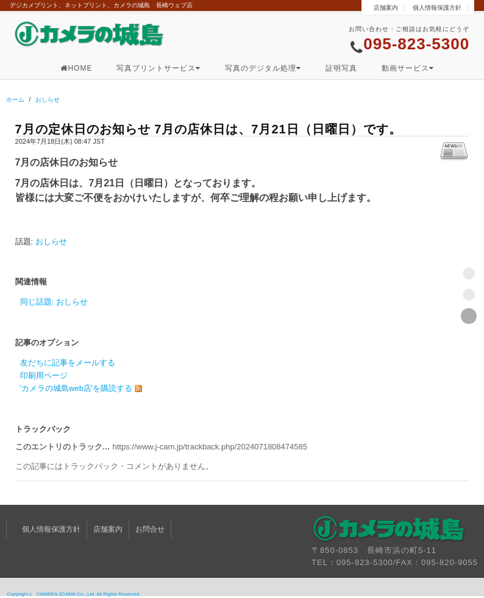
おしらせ (47, 99)
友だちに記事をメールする (67, 362)
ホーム (15, 99)
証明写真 (341, 68)
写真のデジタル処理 (263, 68)
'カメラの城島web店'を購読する (76, 388)
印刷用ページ (44, 375)
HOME (76, 68)
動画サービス (408, 68)
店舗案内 (386, 7)
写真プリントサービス (158, 68)
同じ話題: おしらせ (54, 301)
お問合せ (150, 529)
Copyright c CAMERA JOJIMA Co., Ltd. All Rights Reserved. (74, 594)
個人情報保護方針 (437, 7)
